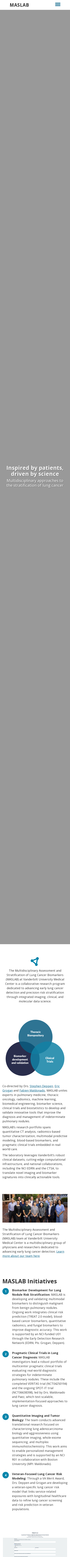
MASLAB (19, 5)
